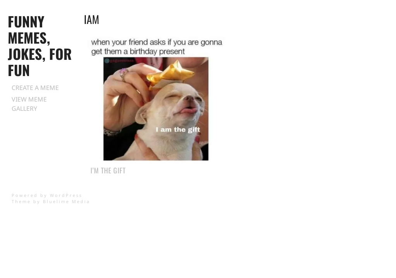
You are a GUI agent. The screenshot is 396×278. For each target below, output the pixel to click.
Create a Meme (35, 87)
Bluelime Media (66, 201)
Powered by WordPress (47, 195)
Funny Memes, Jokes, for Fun (40, 45)
